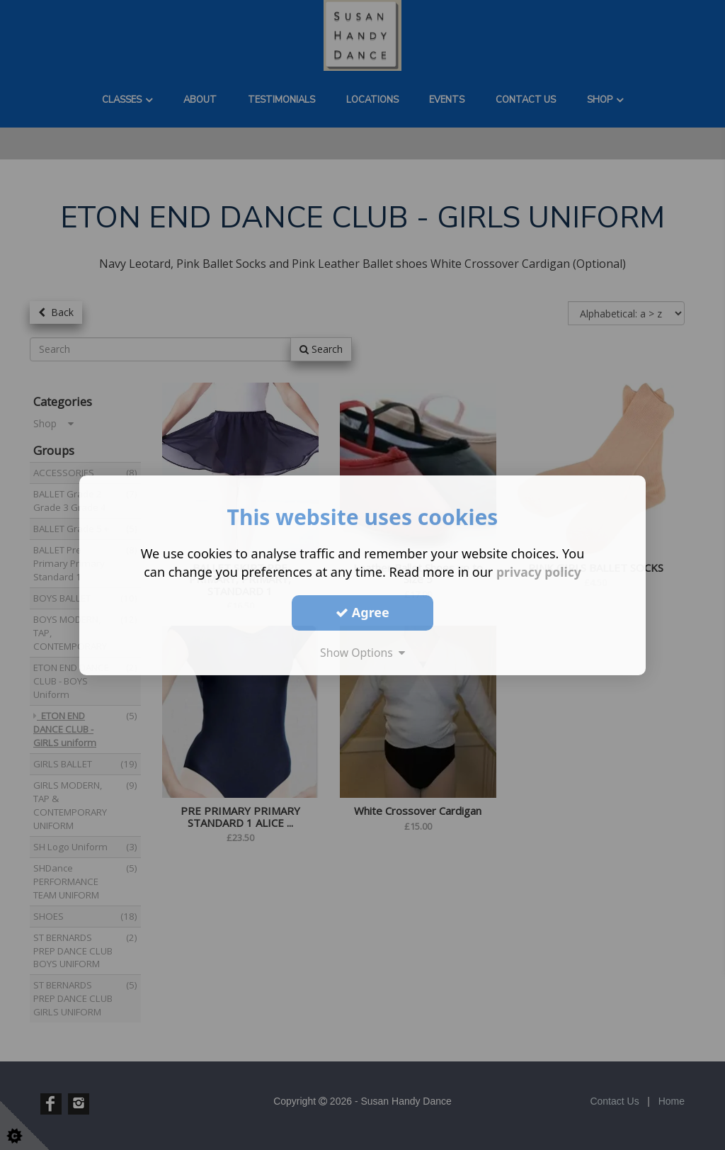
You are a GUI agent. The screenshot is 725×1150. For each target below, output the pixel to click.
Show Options (362, 652)
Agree (362, 612)
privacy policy (538, 571)
